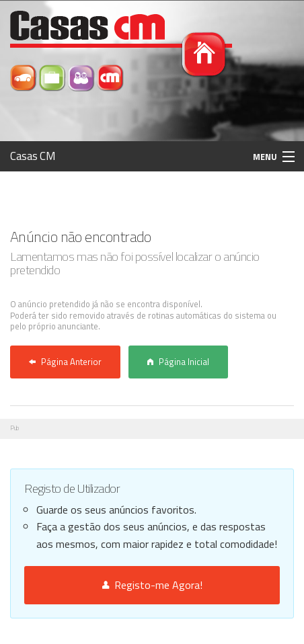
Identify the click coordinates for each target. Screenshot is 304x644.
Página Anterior (65, 361)
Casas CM (33, 156)
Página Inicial (178, 361)
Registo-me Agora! (152, 585)
